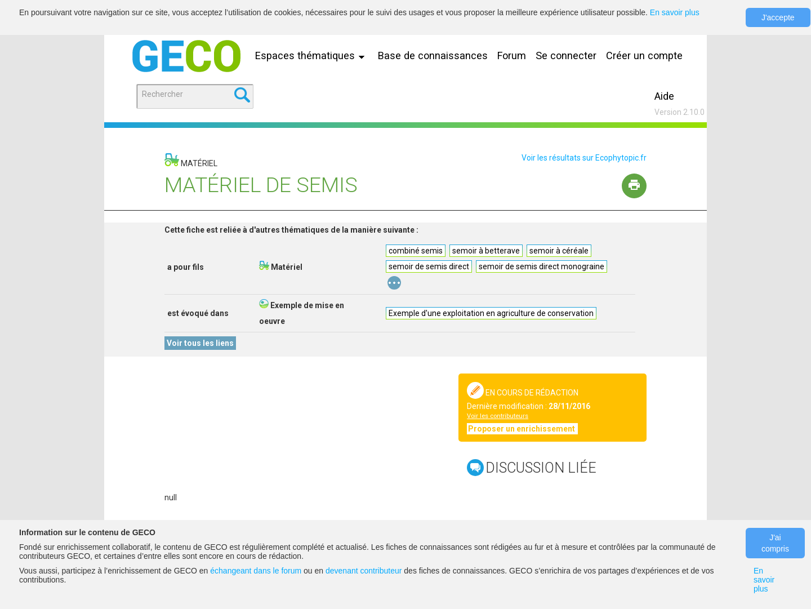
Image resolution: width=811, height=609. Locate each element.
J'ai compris (775, 543)
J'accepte (778, 17)
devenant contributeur (364, 570)
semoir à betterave (486, 250)
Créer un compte (644, 55)
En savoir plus (674, 12)
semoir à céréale (559, 250)
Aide (664, 96)
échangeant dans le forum (255, 570)
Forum (511, 55)
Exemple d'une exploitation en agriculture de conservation (491, 313)
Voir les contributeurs (497, 416)
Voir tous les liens (200, 343)
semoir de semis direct (429, 266)
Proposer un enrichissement (522, 428)
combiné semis (416, 250)
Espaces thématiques (312, 55)
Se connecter (566, 55)
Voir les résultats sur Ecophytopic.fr (584, 157)
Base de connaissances (433, 55)
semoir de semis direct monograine (541, 266)
